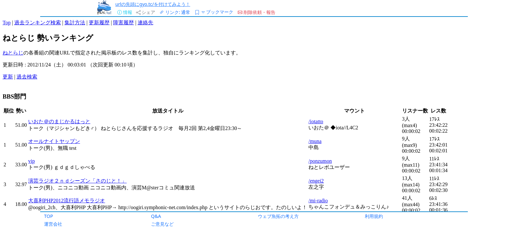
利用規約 (374, 216)
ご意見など (162, 224)
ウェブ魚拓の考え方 (278, 216)
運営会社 (53, 224)
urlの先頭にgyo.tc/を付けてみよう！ (152, 4)
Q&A (156, 216)
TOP (48, 216)
